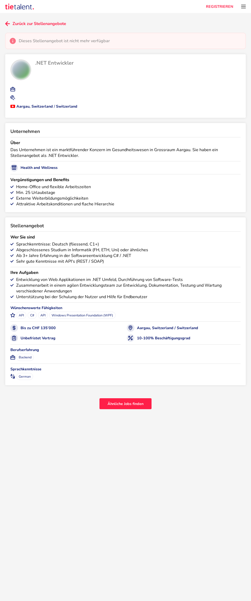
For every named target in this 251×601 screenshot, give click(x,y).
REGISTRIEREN (219, 6)
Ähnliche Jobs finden (125, 403)
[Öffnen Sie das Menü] (243, 6)
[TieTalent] (19, 6)
